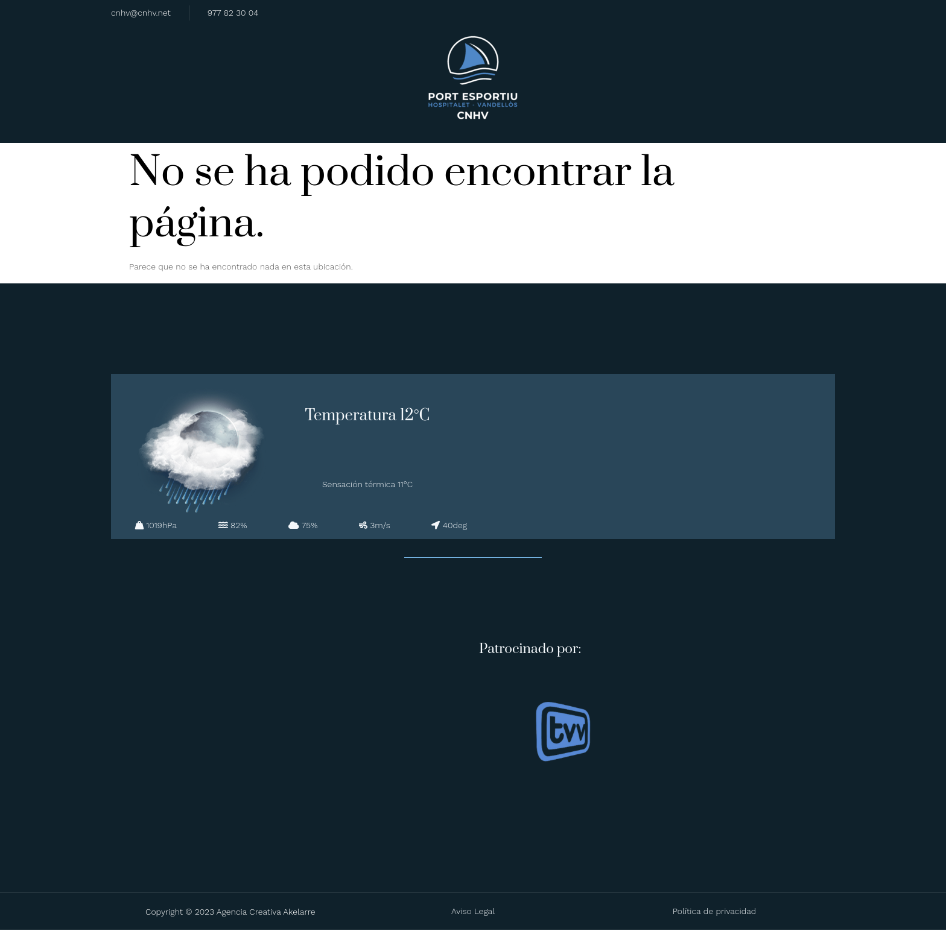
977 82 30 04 (233, 12)
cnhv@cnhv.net (141, 12)
